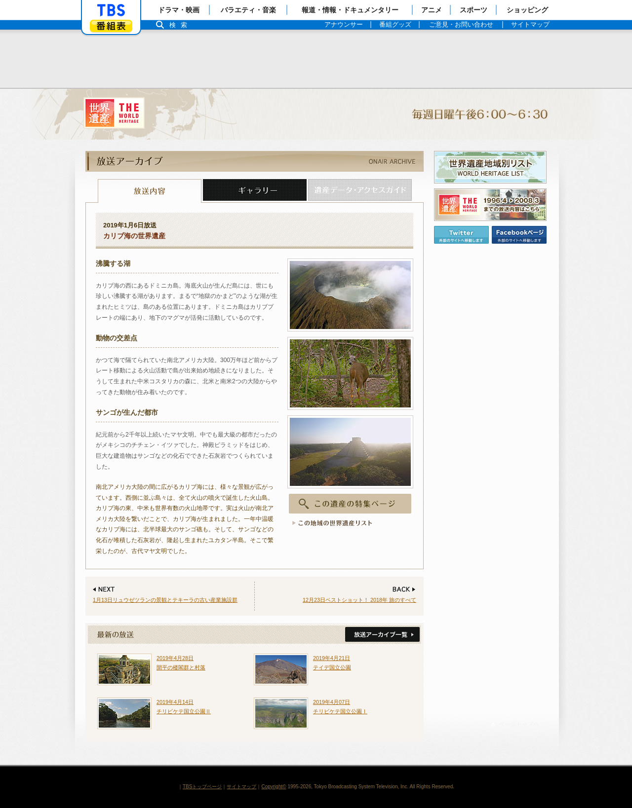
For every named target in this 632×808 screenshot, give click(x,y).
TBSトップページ (202, 786)
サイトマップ (241, 786)
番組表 (111, 26)
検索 (180, 25)
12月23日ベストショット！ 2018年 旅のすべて (359, 600)
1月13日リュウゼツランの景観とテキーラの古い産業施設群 (165, 600)
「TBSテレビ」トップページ (111, 10)
